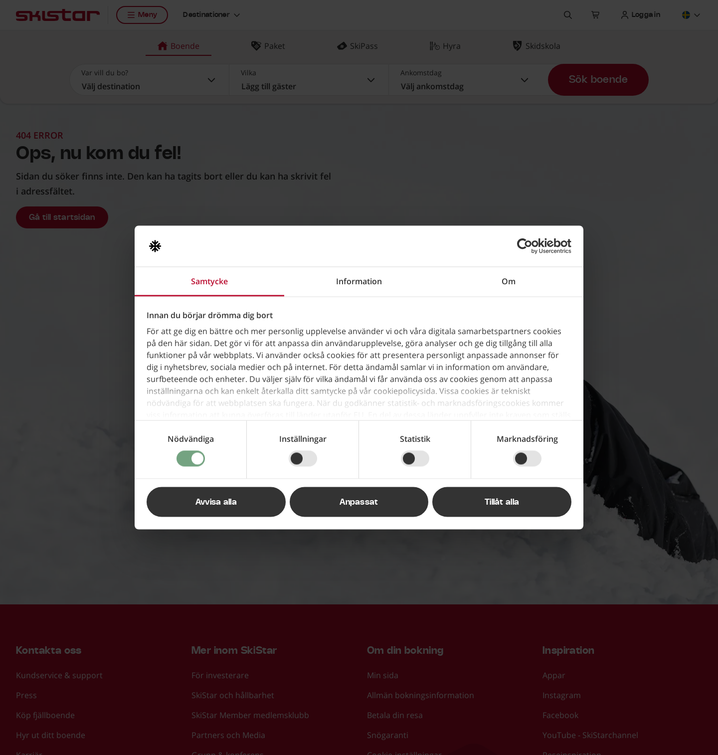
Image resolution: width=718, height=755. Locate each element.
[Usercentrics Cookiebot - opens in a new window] (527, 246)
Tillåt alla (502, 502)
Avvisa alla (216, 502)
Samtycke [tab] (209, 281)
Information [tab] (359, 281)
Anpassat (359, 502)
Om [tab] (509, 281)
